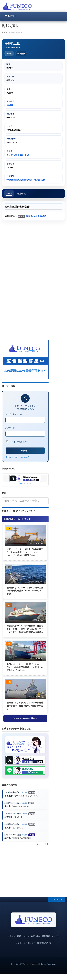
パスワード (10, 428)
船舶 (38, 936)
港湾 (33, 936)
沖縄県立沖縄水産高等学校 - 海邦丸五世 (26, 180)
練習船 (9, 54)
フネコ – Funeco (29, 964)
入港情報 (11, 936)
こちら (30, 409)
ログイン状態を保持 (16, 441)
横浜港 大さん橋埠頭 (36, 216)
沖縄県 (10, 105)
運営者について (44, 943)
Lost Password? (21, 457)
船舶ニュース (23, 936)
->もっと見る (43, 844)
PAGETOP (58, 900)
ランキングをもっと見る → (25, 718)
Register (9, 457)
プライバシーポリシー (26, 943)
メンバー (55, 936)
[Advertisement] (33, 256)
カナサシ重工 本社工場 (18, 155)
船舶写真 (46, 936)
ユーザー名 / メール (13, 414)
